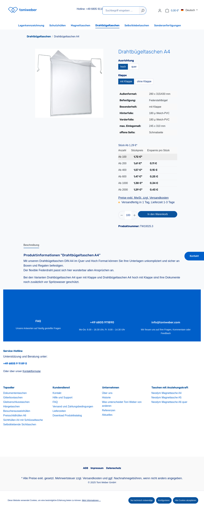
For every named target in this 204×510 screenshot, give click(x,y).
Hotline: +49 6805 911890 (91, 9)
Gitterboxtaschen (13, 397)
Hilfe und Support (62, 397)
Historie (106, 397)
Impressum (97, 468)
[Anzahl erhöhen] (134, 215)
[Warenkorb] (172, 11)
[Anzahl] (128, 215)
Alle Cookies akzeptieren (185, 500)
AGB (85, 468)
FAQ (55, 402)
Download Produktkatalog (67, 415)
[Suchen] (142, 10)
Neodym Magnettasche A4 (166, 393)
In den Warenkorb (157, 214)
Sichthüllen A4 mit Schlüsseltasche (23, 420)
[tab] (31, 245)
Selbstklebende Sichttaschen (19, 424)
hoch (123, 66)
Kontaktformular (32, 371)
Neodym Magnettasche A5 (166, 397)
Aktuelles (107, 415)
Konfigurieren (164, 500)
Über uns (107, 393)
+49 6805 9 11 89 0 (15, 363)
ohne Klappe (144, 81)
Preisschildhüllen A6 (14, 415)
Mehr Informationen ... (91, 500)
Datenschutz (113, 468)
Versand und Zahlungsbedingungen (73, 406)
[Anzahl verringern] (121, 215)
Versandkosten (92, 478)
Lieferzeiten (59, 411)
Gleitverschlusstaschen (16, 402)
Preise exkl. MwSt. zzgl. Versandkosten (143, 197)
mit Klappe (126, 81)
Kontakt (194, 256)
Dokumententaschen (15, 393)
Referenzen (108, 410)
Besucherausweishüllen (16, 411)
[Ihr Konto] (159, 11)
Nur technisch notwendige (141, 500)
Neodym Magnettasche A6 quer (169, 402)
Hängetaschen (11, 406)
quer (134, 66)
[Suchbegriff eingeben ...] (120, 10)
